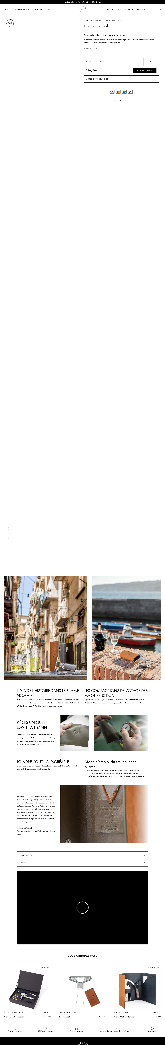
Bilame (97, 39)
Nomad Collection (100, 20)
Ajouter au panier (144, 70)
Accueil (87, 20)
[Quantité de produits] (151, 62)
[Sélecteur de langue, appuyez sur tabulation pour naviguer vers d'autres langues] (142, 9)
